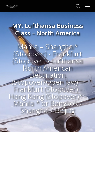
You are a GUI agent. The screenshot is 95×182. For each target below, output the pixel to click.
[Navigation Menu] (87, 6)
